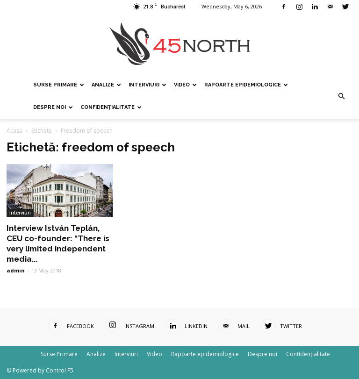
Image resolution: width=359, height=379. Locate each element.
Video (185, 85)
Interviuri (147, 85)
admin (16, 270)
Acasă (14, 131)
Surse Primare (58, 85)
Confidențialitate (111, 107)
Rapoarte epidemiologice (246, 85)
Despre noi (53, 107)
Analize (106, 85)
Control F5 (59, 370)
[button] (341, 96)
